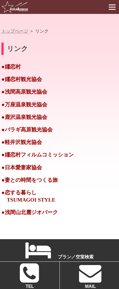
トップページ (14, 31)
